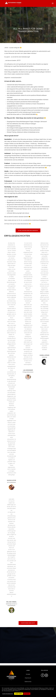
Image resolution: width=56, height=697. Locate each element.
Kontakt (28, 674)
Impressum (28, 678)
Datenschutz (28, 681)
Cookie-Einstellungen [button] (7, 693)
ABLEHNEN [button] (26, 693)
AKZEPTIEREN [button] (18, 693)
